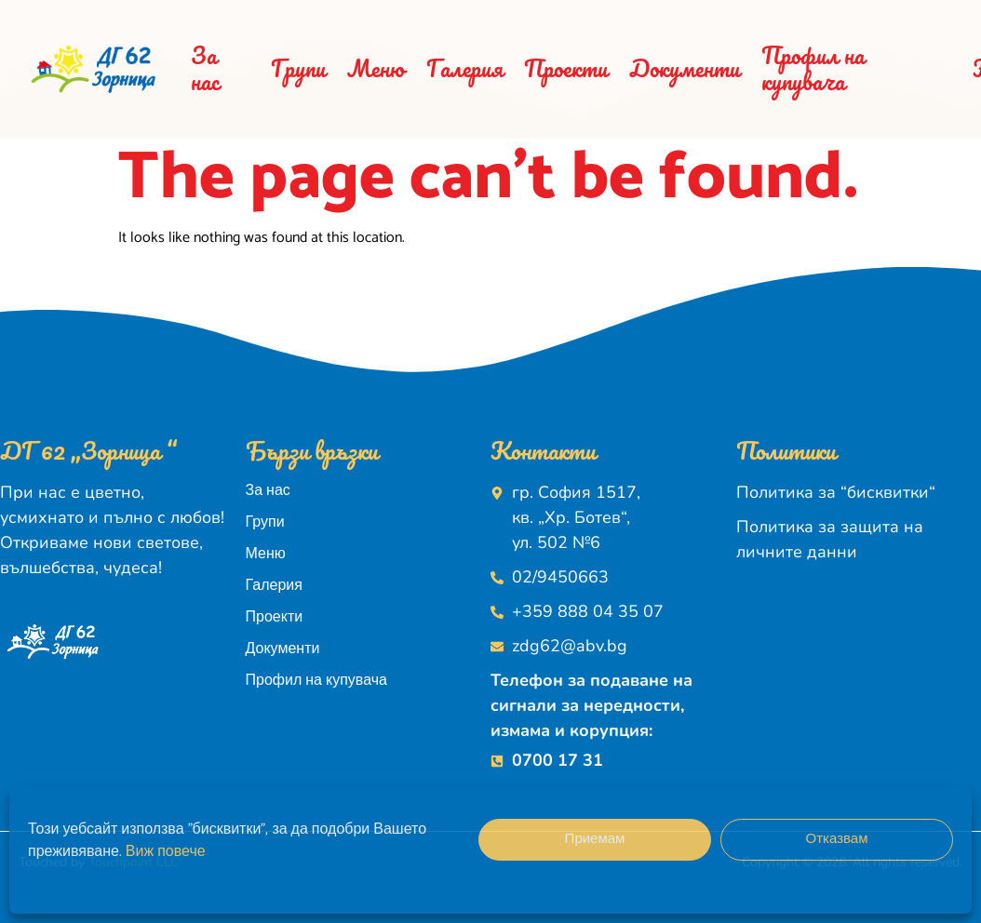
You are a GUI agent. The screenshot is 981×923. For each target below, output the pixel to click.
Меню (376, 68)
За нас (205, 68)
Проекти (566, 68)
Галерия (464, 68)
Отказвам (837, 838)
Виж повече (166, 851)
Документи (684, 68)
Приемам (595, 838)
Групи (298, 68)
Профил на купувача (813, 68)
